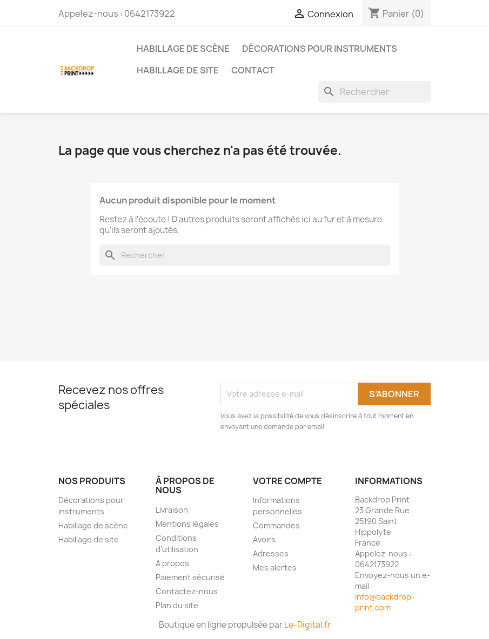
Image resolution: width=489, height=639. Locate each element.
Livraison (172, 510)
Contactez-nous (187, 591)
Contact (252, 70)
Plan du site (177, 605)
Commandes (276, 525)
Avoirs (264, 539)
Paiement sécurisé (190, 577)
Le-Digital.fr (307, 624)
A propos (172, 563)
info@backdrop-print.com (384, 602)
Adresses (271, 553)
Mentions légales (187, 524)
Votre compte (287, 481)
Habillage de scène (183, 49)
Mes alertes (275, 567)
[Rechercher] (374, 92)
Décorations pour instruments (319, 49)
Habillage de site (178, 70)
